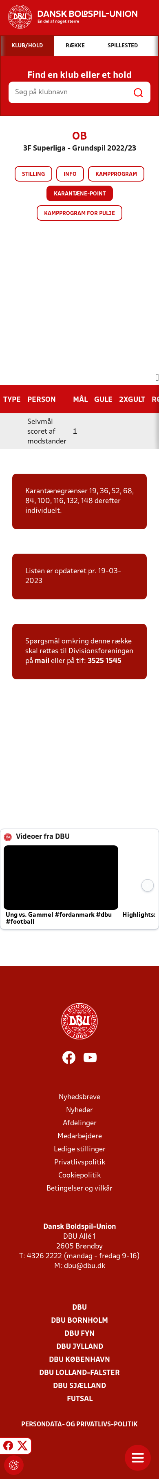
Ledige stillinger (80, 1149)
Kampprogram (116, 174)
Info (70, 174)
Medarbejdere (79, 1136)
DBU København (79, 1360)
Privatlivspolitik (79, 1162)
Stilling (33, 174)
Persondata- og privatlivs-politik (79, 1425)
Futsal (80, 1399)
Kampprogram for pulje (79, 213)
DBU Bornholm (79, 1320)
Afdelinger (80, 1123)
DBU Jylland (79, 1347)
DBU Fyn (79, 1333)
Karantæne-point (80, 194)
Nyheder (79, 1110)
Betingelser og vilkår (79, 1188)
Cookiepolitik (79, 1175)
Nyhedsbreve (79, 1097)
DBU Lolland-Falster (79, 1373)
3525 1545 (104, 661)
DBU (79, 1307)
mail (42, 661)
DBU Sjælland (79, 1386)
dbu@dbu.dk (84, 1266)
